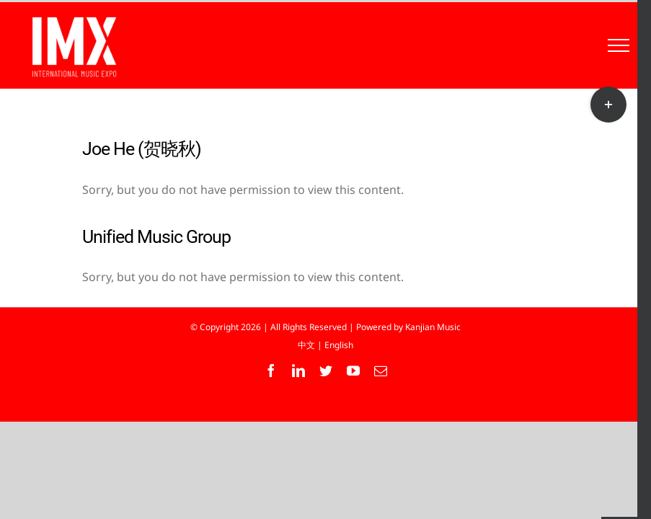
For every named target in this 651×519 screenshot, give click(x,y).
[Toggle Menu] (619, 45)
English (338, 345)
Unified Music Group (156, 236)
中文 (306, 345)
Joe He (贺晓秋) (141, 148)
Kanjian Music (433, 327)
